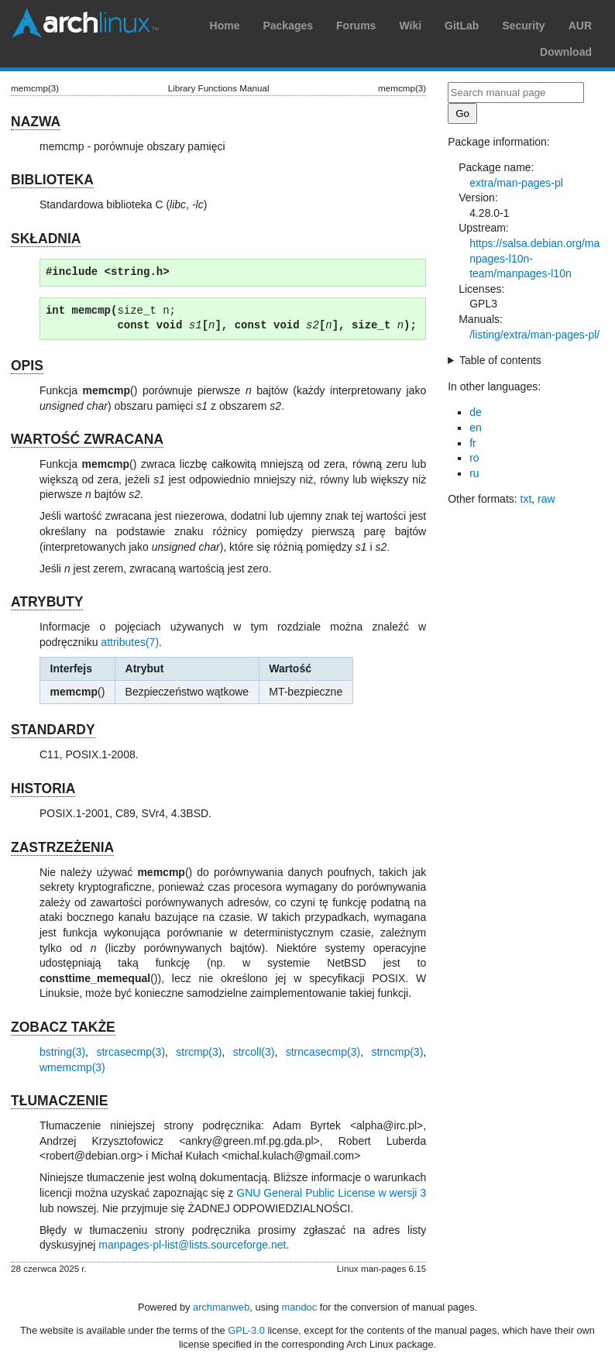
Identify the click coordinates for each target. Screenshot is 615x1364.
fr (472, 443)
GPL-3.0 (246, 1330)
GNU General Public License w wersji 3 (331, 1193)
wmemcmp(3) (72, 1067)
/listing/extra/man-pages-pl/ (534, 334)
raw (546, 499)
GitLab (462, 25)
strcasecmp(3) (130, 1052)
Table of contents (500, 360)
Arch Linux (85, 23)
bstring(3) (62, 1052)
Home (225, 25)
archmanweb (221, 1307)
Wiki (410, 25)
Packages (288, 25)
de (475, 412)
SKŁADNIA (46, 238)
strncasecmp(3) (323, 1052)
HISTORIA (43, 788)
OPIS (27, 365)
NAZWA (35, 121)
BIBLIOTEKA (52, 179)
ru (474, 473)
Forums (356, 25)
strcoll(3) (254, 1052)
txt (526, 499)
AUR (580, 25)
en (475, 427)
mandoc (300, 1307)
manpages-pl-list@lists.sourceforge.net (192, 1245)
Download (566, 52)
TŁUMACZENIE (59, 1100)
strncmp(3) (397, 1052)
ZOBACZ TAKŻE (63, 1027)
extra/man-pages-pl (516, 183)
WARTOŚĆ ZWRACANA (87, 439)
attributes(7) (130, 642)
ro (474, 458)
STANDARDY (53, 729)
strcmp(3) (199, 1052)
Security (523, 25)
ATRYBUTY (47, 602)
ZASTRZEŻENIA (62, 847)
